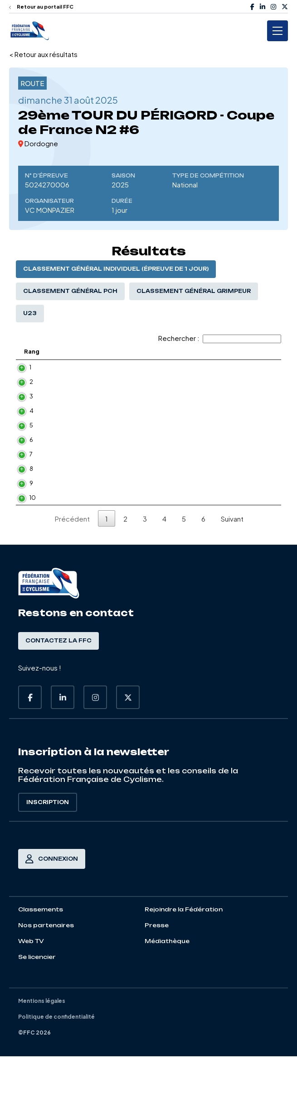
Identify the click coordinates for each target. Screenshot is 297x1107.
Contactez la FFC (58, 691)
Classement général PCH (70, 291)
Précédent (72, 569)
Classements (40, 960)
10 (32, 544)
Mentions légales (41, 1051)
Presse (157, 976)
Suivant (232, 569)
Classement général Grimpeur (193, 291)
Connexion (51, 909)
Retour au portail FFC (41, 7)
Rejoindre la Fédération (184, 960)
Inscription (47, 853)
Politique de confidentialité (56, 1067)
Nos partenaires (46, 976)
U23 (30, 313)
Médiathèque (167, 991)
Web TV (31, 991)
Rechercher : (219, 338)
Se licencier (37, 1007)
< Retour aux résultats (43, 54)
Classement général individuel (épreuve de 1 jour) (116, 269)
